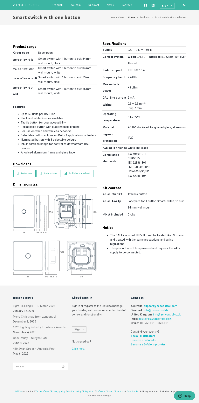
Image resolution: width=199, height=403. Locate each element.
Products (58, 5)
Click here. (78, 348)
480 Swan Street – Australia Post (34, 348)
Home (131, 17)
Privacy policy (58, 391)
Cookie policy (74, 391)
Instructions (48, 173)
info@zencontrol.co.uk (167, 314)
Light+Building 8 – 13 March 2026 (34, 306)
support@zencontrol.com (160, 306)
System (76, 5)
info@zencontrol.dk (156, 310)
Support (93, 5)
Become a (148, 344)
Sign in (79, 329)
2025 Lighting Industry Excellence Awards (39, 327)
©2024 (18, 391)
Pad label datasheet (77, 173)
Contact (126, 5)
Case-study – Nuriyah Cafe (30, 338)
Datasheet (24, 173)
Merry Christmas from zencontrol (34, 316)
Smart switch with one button (170, 17)
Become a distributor (143, 340)
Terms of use (42, 391)
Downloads (132, 391)
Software (101, 391)
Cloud (110, 391)
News (110, 5)
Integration (89, 391)
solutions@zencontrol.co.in (155, 318)
